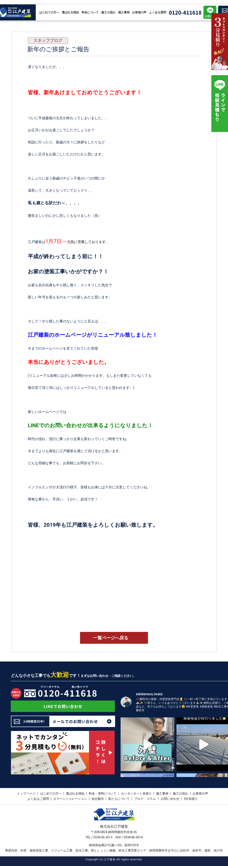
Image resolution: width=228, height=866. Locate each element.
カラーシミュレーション (70, 798)
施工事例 (124, 12)
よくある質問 (157, 12)
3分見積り (191, 798)
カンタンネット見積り (136, 793)
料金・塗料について (102, 793)
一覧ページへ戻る (110, 637)
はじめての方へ (49, 12)
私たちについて (119, 798)
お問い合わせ (170, 798)
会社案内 (97, 798)
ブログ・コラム (145, 798)
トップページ (26, 793)
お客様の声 (139, 12)
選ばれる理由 (70, 12)
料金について (90, 12)
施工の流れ (108, 12)
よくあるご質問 (38, 798)
